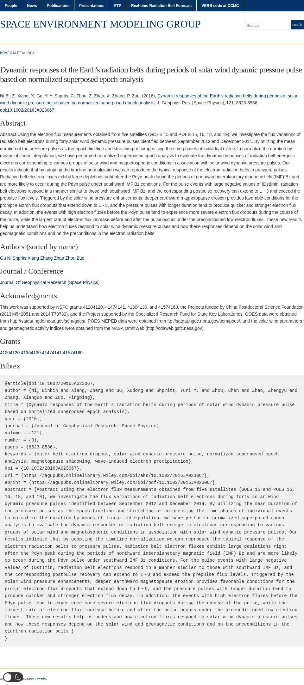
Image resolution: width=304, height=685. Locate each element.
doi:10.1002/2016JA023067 (27, 110)
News (32, 5)
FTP (117, 5)
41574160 (73, 352)
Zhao (59, 258)
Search (297, 25)
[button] (13, 677)
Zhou (70, 258)
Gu (3, 258)
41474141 (51, 352)
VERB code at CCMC (220, 5)
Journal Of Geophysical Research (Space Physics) (49, 282)
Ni (9, 258)
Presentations (91, 5)
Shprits (20, 258)
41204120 (10, 352)
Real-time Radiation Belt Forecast (161, 5)
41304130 (31, 352)
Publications (58, 5)
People (11, 5)
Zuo (80, 258)
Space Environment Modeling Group (100, 24)
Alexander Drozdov (33, 679)
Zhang (46, 258)
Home (5, 53)
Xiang (33, 258)
